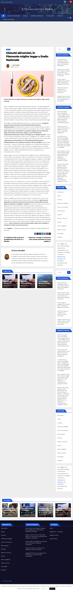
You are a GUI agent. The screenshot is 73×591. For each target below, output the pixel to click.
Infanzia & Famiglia (37, 16)
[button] (68, 17)
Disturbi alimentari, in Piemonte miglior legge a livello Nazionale (27, 56)
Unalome (59, 237)
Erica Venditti (16, 65)
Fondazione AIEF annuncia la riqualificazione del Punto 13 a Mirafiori (14, 239)
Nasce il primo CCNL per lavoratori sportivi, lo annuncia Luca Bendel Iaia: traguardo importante (63, 72)
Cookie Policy (53, 538)
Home (51, 528)
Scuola (25, 16)
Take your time (61, 229)
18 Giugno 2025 (62, 512)
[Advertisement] (36, 32)
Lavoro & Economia (13, 16)
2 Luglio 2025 (26, 512)
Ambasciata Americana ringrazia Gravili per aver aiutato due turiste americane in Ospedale (63, 144)
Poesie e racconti (8, 19)
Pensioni (59, 214)
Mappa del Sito (54, 535)
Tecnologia (50, 16)
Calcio (59, 196)
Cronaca (60, 16)
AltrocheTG (60, 192)
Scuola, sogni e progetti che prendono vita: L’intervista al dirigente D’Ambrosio (36, 543)
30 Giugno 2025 (44, 512)
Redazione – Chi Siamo (56, 531)
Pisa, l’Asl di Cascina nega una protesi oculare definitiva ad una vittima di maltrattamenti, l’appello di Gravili (63, 155)
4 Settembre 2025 (9, 512)
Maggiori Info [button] (44, 588)
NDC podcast (61, 211)
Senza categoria (61, 226)
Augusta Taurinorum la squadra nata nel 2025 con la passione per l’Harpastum (35, 554)
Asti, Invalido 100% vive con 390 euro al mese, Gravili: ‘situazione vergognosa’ (63, 129)
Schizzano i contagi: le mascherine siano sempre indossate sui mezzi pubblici (40, 239)
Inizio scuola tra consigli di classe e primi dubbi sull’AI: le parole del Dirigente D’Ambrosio (63, 62)
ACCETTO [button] (52, 588)
